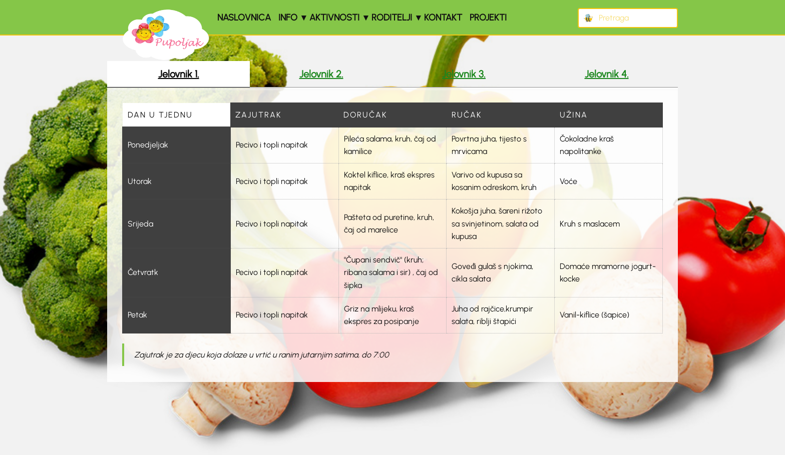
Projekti (488, 17)
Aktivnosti (334, 17)
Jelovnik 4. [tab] (607, 74)
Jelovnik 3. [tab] (464, 74)
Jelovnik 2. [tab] (321, 74)
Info (287, 17)
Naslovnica (244, 17)
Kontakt (443, 17)
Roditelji (391, 17)
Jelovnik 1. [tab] (178, 74)
